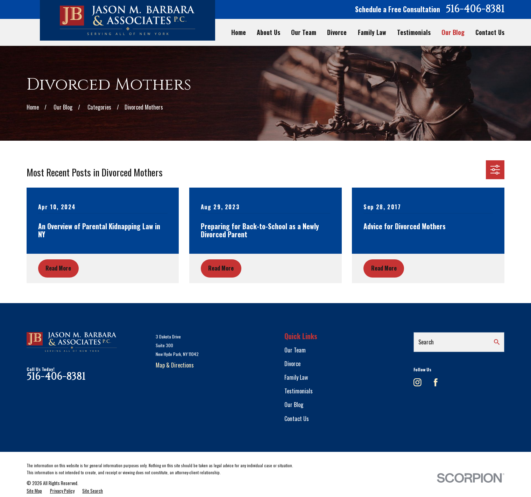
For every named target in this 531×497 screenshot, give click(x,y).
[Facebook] (436, 382)
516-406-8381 (475, 9)
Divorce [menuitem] (337, 32)
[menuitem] (34, 491)
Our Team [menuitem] (303, 32)
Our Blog (293, 404)
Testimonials (298, 391)
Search (426, 342)
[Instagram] (417, 382)
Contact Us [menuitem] (489, 32)
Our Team (295, 350)
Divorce (292, 363)
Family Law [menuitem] (372, 32)
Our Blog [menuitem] (453, 32)
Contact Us (296, 418)
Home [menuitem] (238, 32)
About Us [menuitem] (268, 32)
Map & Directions (175, 365)
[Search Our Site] (497, 342)
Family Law (296, 377)
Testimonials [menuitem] (414, 32)
